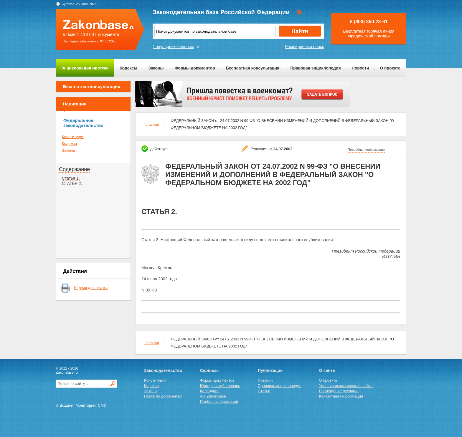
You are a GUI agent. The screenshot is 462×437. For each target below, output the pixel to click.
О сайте (327, 370)
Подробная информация (366, 149)
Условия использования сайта (346, 385)
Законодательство (163, 370)
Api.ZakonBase (213, 396)
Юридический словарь (220, 385)
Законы (156, 68)
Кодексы (128, 68)
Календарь (210, 391)
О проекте (390, 68)
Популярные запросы (173, 46)
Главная (151, 124)
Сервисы (209, 370)
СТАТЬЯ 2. (72, 183)
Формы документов (194, 68)
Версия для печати (91, 288)
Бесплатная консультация (252, 68)
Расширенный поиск (304, 46)
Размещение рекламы (339, 391)
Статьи (264, 391)
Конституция (73, 137)
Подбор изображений (219, 401)
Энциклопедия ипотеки (85, 68)
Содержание (74, 169)
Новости (360, 68)
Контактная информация (341, 396)
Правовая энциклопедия (315, 68)
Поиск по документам (163, 396)
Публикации (270, 370)
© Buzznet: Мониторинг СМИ (81, 405)
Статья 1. (71, 178)
